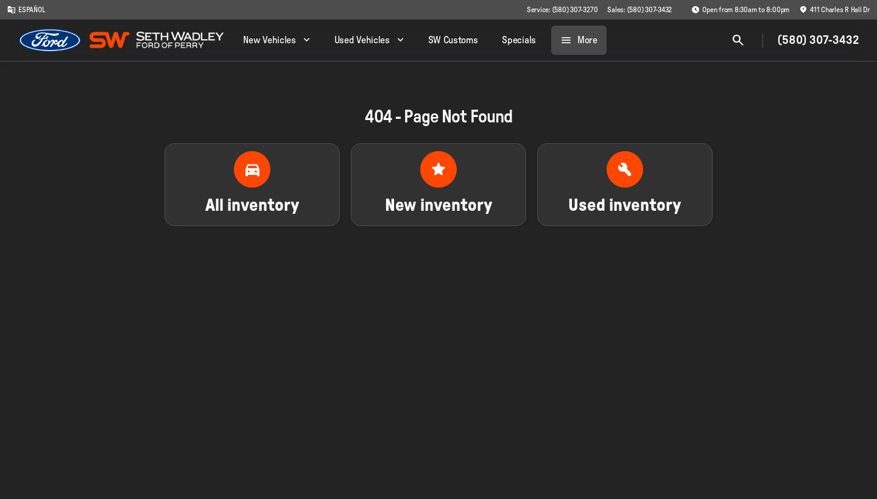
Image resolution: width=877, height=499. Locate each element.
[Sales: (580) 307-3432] (639, 9)
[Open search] (738, 40)
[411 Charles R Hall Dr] (834, 9)
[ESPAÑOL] (26, 9)
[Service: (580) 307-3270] (562, 9)
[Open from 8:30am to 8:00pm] (740, 9)
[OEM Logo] (50, 40)
